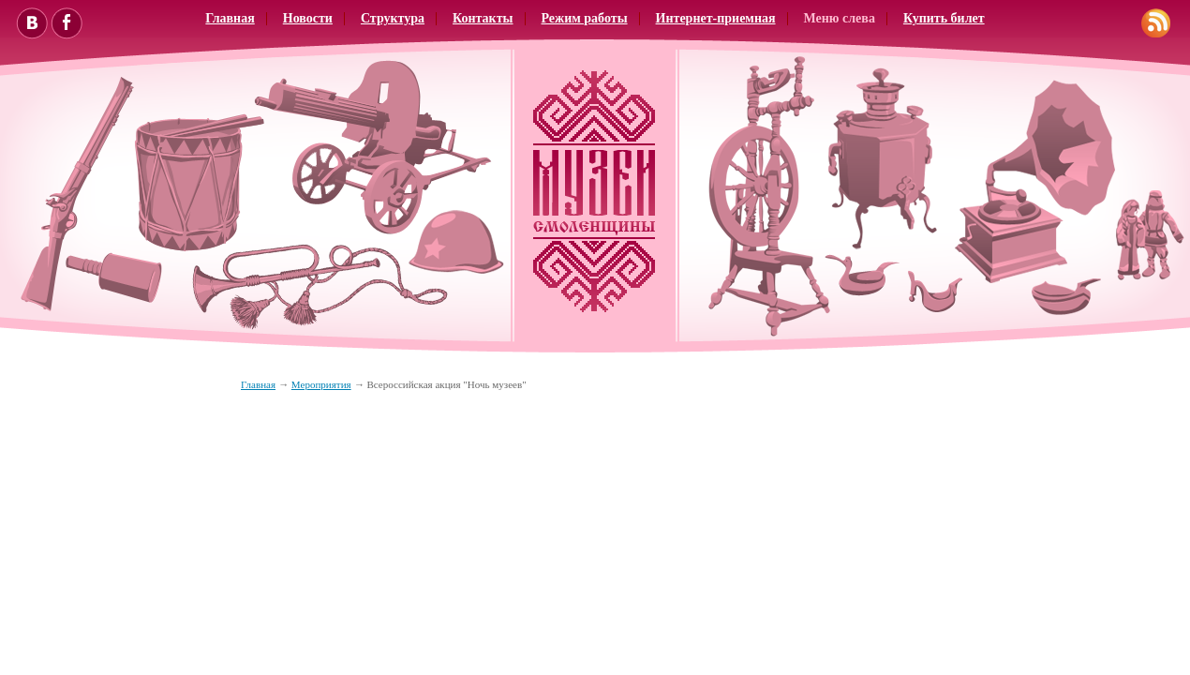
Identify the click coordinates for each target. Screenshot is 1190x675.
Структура (392, 18)
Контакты (483, 18)
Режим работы (585, 18)
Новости (308, 18)
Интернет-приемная (716, 18)
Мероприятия (321, 384)
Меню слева (839, 18)
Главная (229, 18)
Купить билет (944, 18)
